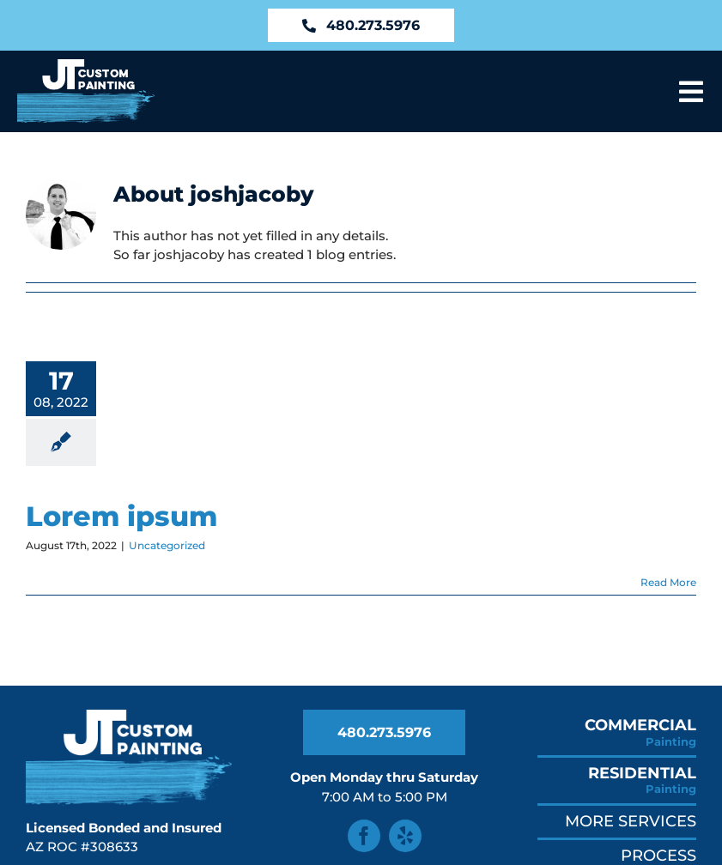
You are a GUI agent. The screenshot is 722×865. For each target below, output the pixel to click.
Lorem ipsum (121, 516)
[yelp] (405, 836)
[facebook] (364, 836)
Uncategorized (167, 545)
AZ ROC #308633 (82, 846)
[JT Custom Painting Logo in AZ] (86, 65)
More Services (630, 821)
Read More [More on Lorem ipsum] (668, 582)
